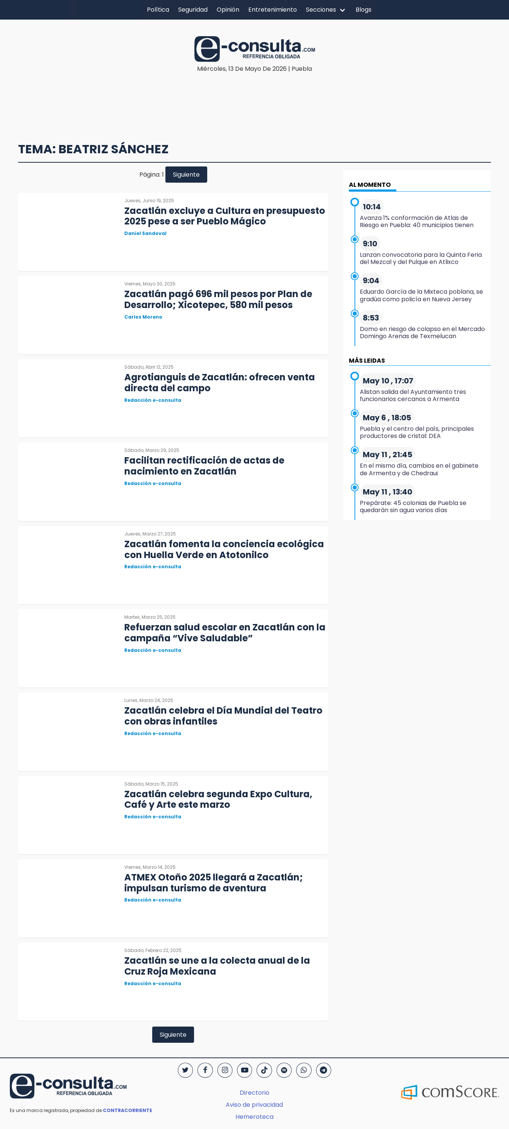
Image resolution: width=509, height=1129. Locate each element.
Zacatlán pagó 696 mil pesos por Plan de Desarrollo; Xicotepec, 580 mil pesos (218, 299)
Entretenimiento (272, 9)
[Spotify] (284, 1070)
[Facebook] (204, 1070)
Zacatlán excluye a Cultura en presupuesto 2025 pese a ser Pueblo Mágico (224, 216)
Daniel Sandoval (145, 233)
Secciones (321, 9)
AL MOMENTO (370, 184)
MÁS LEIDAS (367, 360)
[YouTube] (244, 1070)
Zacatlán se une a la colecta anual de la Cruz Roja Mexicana (217, 966)
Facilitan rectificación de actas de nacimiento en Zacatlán (204, 466)
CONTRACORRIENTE (127, 1110)
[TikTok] (264, 1070)
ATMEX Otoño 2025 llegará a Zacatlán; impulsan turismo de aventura (213, 882)
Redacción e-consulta (152, 400)
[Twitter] (185, 1070)
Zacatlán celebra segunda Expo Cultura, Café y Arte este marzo (218, 799)
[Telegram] (323, 1070)
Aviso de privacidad (254, 1104)
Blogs (363, 9)
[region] (254, 96)
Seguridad (193, 9)
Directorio (254, 1092)
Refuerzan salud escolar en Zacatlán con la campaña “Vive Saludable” (225, 632)
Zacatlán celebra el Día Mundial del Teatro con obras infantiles (223, 716)
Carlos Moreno (143, 317)
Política (158, 9)
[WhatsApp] (303, 1070)
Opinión (228, 9)
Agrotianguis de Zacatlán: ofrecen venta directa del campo (219, 382)
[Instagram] (224, 1070)
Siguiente (186, 174)
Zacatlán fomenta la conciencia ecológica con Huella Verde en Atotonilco (224, 549)
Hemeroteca (254, 1116)
